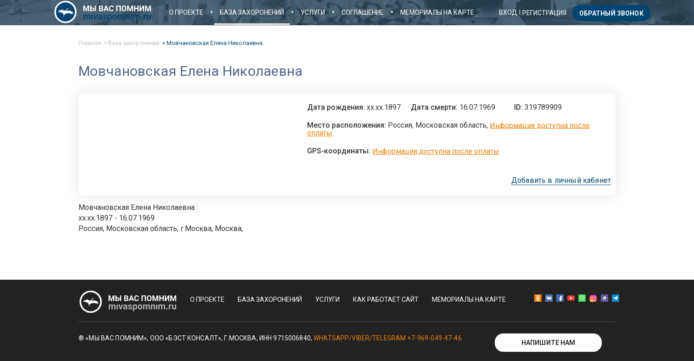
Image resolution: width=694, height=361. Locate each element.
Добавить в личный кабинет (561, 180)
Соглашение (362, 12)
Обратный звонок (611, 13)
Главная (89, 42)
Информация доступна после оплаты (435, 151)
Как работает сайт (386, 299)
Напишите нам (548, 342)
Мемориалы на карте (437, 12)
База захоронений (252, 12)
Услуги (313, 12)
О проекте (186, 12)
